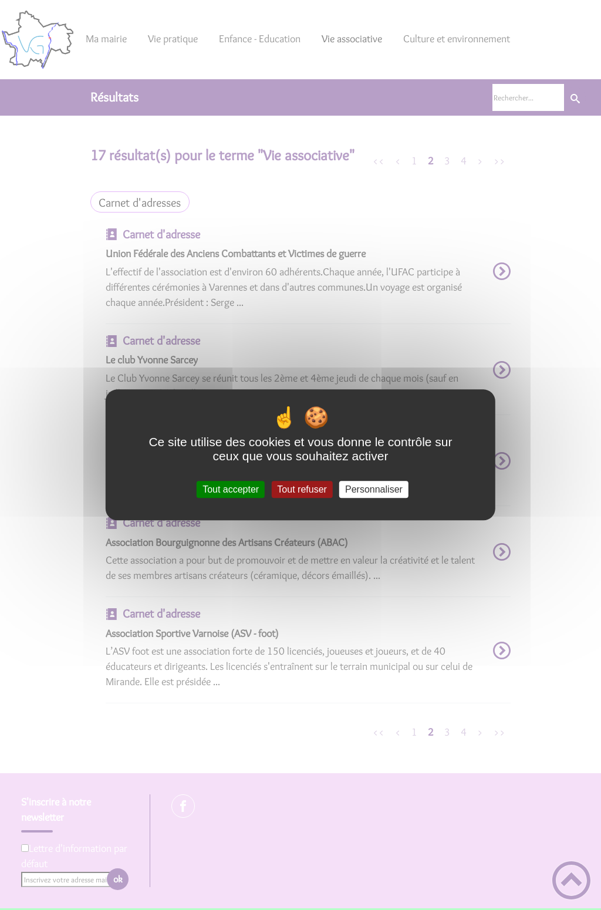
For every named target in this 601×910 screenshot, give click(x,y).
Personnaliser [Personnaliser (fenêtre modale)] (374, 489)
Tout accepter (230, 489)
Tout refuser (301, 489)
